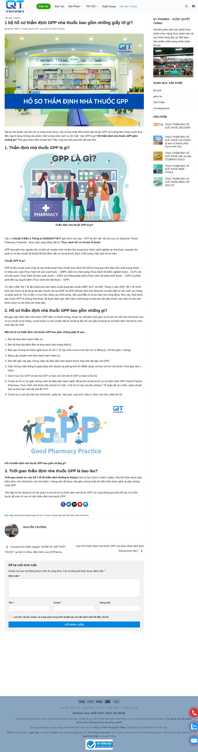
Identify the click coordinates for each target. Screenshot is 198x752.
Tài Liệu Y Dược (128, 6)
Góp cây (43, 6)
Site (13, 719)
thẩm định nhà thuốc (80, 515)
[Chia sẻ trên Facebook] (63, 504)
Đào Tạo (59, 6)
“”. (81, 242)
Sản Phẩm (75, 6)
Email (57, 602)
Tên (11, 602)
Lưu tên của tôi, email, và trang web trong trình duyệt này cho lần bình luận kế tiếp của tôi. (61, 617)
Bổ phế (157, 90)
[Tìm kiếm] (186, 6)
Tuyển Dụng (108, 6)
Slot (8, 719)
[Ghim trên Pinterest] (79, 504)
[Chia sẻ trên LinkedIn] (85, 504)
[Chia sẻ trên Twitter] (68, 504)
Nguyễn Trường (56, 29)
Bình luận (14, 576)
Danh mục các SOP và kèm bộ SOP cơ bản (32, 376)
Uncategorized (161, 108)
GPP (68, 515)
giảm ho (157, 96)
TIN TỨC (92, 6)
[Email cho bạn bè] (74, 504)
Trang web (104, 602)
